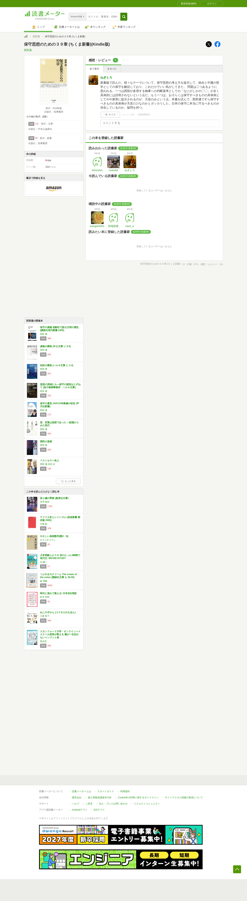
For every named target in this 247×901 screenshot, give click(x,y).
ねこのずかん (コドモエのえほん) (58, 612)
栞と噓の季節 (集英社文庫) (54, 498)
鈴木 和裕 (44, 597)
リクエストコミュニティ (147, 803)
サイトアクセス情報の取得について (184, 797)
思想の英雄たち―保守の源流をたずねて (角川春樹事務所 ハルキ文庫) (60, 386)
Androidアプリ (79, 810)
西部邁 (36, 36)
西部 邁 (43, 334)
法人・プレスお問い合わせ (113, 803)
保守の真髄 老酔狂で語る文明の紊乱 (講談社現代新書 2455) (59, 329)
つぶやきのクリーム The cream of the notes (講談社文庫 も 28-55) (58, 576)
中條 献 (43, 524)
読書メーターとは (81, 791)
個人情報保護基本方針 (100, 797)
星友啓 (43, 641)
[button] (123, 17)
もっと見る (68, 481)
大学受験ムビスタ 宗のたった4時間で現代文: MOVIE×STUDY (60, 557)
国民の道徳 (46, 441)
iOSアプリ (99, 810)
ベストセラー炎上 (49, 460)
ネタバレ (112, 68)
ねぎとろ (106, 77)
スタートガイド (105, 791)
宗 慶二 (43, 562)
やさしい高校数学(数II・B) (54, 536)
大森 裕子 (44, 616)
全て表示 (94, 68)
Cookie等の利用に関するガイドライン (138, 797)
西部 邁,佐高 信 (47, 464)
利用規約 (125, 791)
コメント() (128, 114)
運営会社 (76, 797)
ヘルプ (75, 803)
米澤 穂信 (44, 502)
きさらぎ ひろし (48, 540)
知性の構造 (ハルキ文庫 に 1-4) (56, 365)
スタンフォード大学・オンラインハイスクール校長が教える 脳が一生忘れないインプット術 (60, 634)
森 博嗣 (43, 581)
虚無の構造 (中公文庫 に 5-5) (55, 346)
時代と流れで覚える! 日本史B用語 (58, 593)
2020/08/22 (144, 114)
